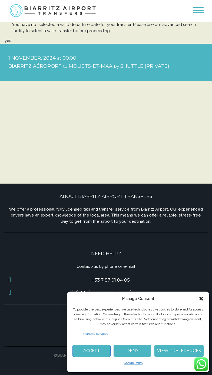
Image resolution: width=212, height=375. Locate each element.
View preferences (179, 350)
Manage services (95, 334)
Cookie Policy (133, 363)
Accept (91, 350)
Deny (132, 350)
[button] (201, 298)
